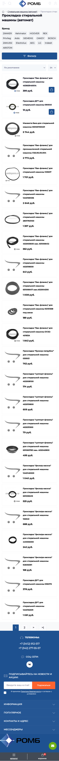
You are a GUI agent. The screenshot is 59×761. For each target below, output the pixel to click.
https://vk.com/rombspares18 (29, 664)
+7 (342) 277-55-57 (29, 648)
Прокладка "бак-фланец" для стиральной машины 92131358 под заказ (38, 309)
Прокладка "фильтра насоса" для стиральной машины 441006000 (37, 538)
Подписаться (43, 685)
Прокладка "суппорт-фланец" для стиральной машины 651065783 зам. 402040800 (38, 446)
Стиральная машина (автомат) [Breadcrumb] (22, 11)
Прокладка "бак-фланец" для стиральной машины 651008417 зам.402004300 (38, 286)
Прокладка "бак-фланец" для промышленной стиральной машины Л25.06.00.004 (38, 149)
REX (45, 33)
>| (43, 627)
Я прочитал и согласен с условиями (31, 692)
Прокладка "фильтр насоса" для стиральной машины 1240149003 (37, 469)
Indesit (48, 43)
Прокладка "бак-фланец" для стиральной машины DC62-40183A (38, 332)
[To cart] (51, 90)
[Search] (9, 3)
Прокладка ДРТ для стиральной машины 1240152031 (33, 606)
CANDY (40, 38)
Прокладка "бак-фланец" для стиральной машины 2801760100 (38, 217)
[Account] (55, 3)
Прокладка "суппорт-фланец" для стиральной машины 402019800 (38, 400)
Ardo (17, 38)
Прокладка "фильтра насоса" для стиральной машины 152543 (37, 515)
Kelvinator (20, 33)
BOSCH (52, 38)
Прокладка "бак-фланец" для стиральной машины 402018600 (38, 263)
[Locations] (49, 3)
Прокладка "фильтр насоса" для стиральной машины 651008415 (37, 492)
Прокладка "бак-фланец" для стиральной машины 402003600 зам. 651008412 (38, 240)
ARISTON (7, 47)
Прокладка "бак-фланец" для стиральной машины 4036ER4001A (38, 82)
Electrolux (21, 43)
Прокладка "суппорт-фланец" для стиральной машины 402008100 (38, 378)
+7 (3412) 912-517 (29, 643)
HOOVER (34, 33)
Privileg (7, 38)
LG (39, 43)
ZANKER (7, 33)
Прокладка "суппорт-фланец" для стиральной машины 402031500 (38, 423)
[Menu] (4, 3)
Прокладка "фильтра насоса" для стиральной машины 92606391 (37, 561)
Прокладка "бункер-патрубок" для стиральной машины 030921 (38, 355)
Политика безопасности (31, 691)
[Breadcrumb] (3, 11)
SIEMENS (28, 38)
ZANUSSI (7, 43)
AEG (32, 43)
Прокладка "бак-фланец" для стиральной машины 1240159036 (38, 194)
